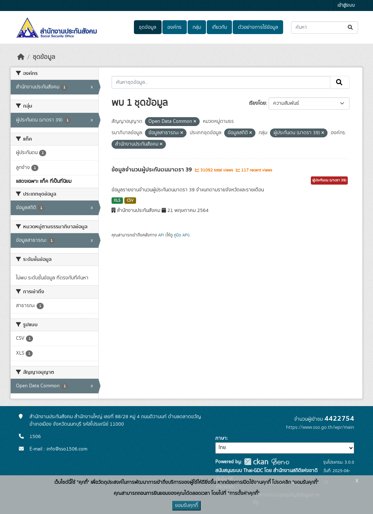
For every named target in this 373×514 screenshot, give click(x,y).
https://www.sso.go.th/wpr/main (320, 427)
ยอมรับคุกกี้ (186, 505)
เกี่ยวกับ (219, 27)
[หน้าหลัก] (21, 57)
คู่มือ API (181, 235)
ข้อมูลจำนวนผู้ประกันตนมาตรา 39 (152, 169)
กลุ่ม (197, 27)
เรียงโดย (257, 103)
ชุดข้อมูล (147, 27)
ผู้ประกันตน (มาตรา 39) (329, 180)
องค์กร (174, 27)
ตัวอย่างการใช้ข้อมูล (258, 27)
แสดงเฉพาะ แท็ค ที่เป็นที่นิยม (43, 181)
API (161, 235)
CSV (130, 200)
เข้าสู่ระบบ (346, 5)
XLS (117, 200)
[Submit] (350, 27)
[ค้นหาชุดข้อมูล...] (324, 27)
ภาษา (221, 438)
